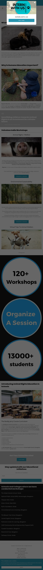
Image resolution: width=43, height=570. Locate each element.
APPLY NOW (21, 20)
